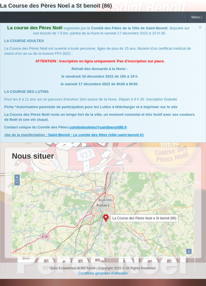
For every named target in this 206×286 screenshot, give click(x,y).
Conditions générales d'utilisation (103, 273)
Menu (197, 17)
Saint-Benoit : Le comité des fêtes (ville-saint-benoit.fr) (95, 135)
